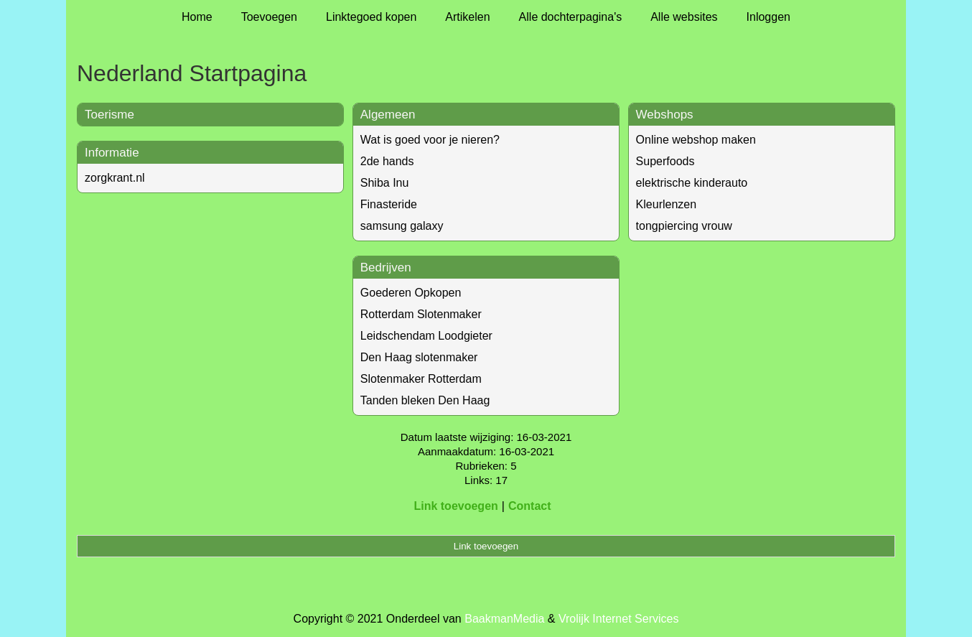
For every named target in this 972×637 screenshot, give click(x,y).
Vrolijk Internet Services (618, 619)
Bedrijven (385, 267)
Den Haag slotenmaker (419, 357)
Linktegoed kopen (371, 17)
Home (197, 17)
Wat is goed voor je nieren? (430, 140)
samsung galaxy (402, 226)
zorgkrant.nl (115, 178)
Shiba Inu (384, 183)
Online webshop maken (696, 140)
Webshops (664, 114)
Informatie (112, 152)
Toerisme (109, 114)
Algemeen (388, 114)
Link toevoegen (455, 506)
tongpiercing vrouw (684, 226)
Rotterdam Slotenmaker (421, 314)
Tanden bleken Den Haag (425, 400)
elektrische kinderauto (692, 183)
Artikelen (467, 17)
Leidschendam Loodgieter (426, 336)
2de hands (387, 161)
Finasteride (388, 204)
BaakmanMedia (504, 619)
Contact (529, 506)
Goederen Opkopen (411, 293)
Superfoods (665, 161)
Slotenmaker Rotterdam (421, 379)
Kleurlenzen (666, 204)
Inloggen (768, 17)
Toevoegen (269, 17)
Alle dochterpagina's (570, 17)
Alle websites (683, 17)
